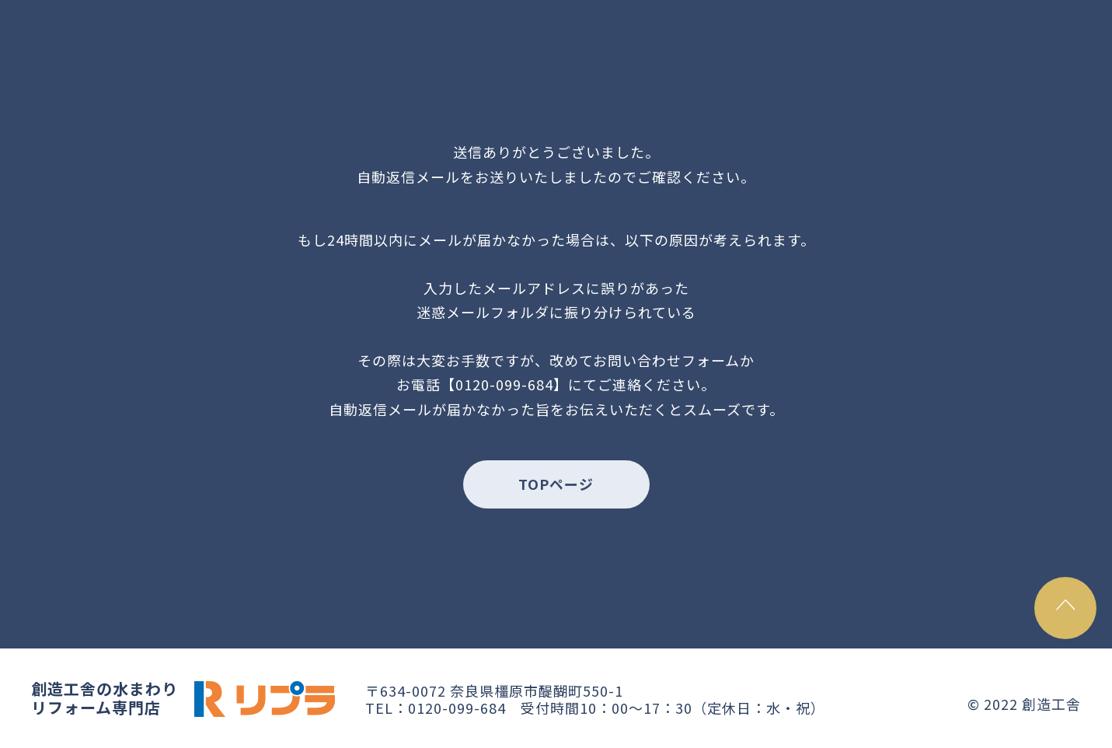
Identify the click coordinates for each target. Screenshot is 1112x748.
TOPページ (556, 484)
